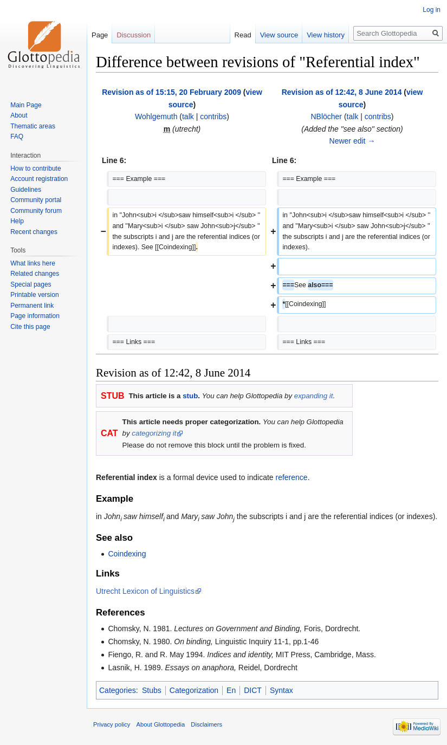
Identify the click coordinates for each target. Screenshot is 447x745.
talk (188, 116)
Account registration (39, 179)
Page (100, 35)
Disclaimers (206, 724)
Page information (35, 316)
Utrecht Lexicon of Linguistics (145, 591)
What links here (32, 263)
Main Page (25, 105)
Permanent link (32, 305)
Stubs (151, 690)
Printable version (34, 295)
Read (243, 35)
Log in (431, 10)
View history (326, 35)
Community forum (36, 211)
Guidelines (25, 189)
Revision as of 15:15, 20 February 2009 (171, 92)
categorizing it (154, 433)
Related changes (34, 273)
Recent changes (33, 232)
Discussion (133, 35)
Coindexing (127, 553)
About (18, 115)
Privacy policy (111, 724)
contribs (213, 116)
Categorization (194, 690)
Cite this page (30, 327)
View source (279, 35)
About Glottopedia (161, 724)
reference (292, 477)
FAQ (16, 136)
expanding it (313, 396)
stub (190, 396)
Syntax (281, 690)
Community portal (35, 200)
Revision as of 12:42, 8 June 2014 (342, 92)
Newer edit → (352, 141)
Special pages (30, 284)
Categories (117, 690)
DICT (253, 690)
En (231, 690)
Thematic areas (32, 126)
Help (17, 221)
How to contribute (35, 168)
